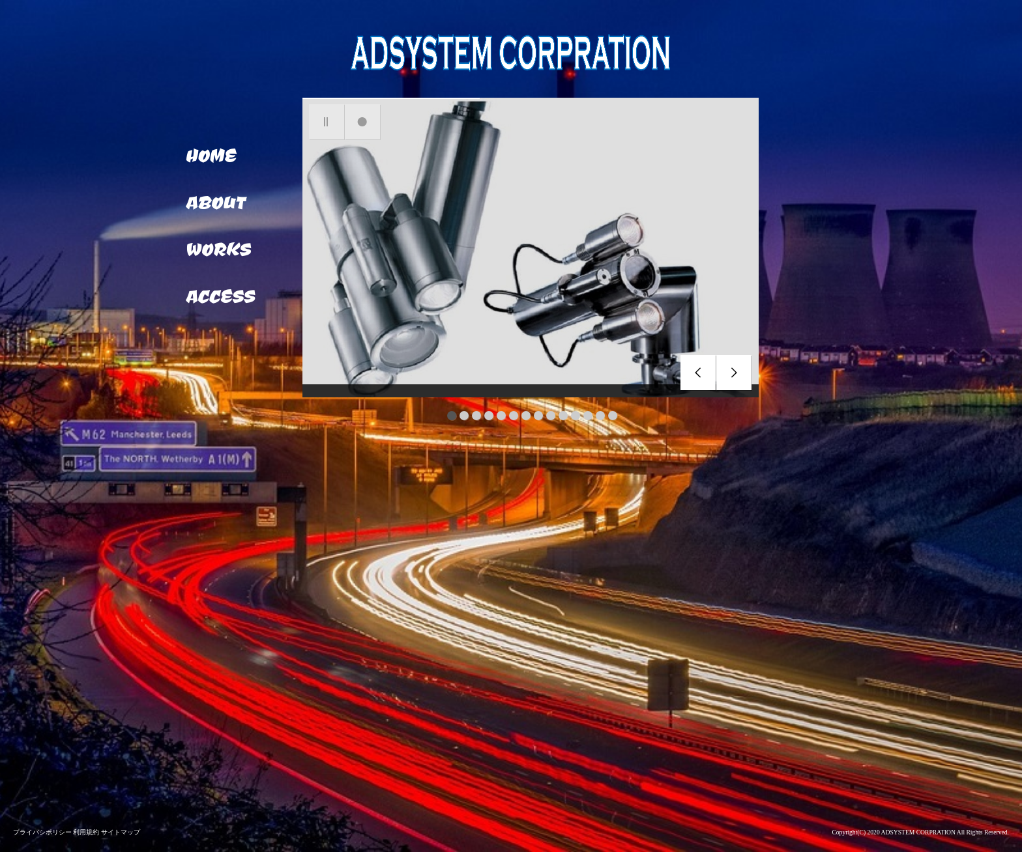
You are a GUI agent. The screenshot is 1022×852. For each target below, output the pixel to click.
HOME (210, 155)
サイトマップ (120, 832)
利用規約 (86, 832)
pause (327, 122)
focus (363, 122)
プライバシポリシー (43, 832)
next (734, 373)
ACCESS (220, 295)
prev (698, 373)
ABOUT (215, 202)
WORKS (217, 248)
